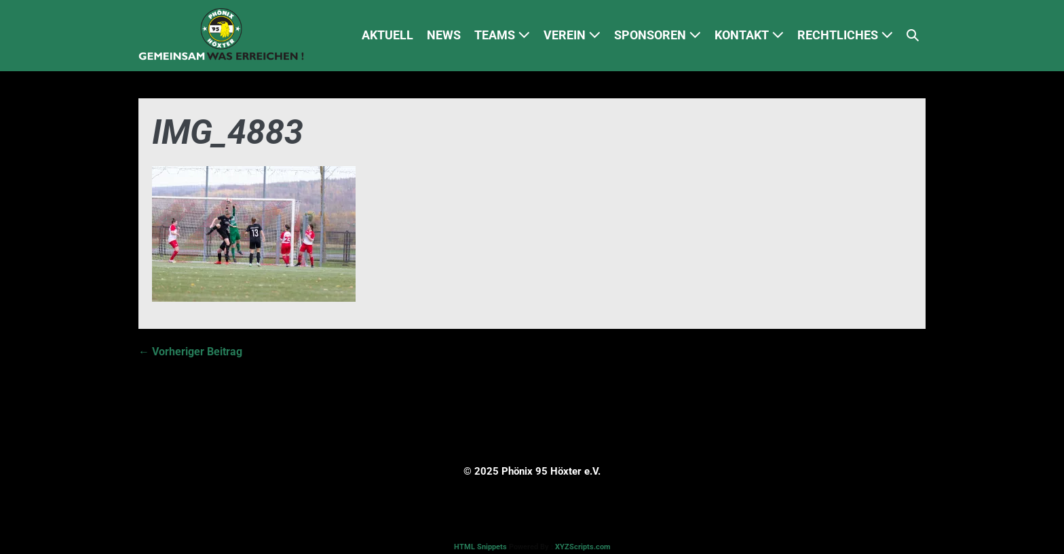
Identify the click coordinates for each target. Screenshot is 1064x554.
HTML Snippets (480, 546)
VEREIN (572, 35)
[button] (913, 35)
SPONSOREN (657, 35)
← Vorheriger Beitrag (190, 351)
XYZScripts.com (583, 546)
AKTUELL (387, 35)
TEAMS (502, 35)
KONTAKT (749, 35)
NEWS (444, 35)
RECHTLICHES (845, 35)
